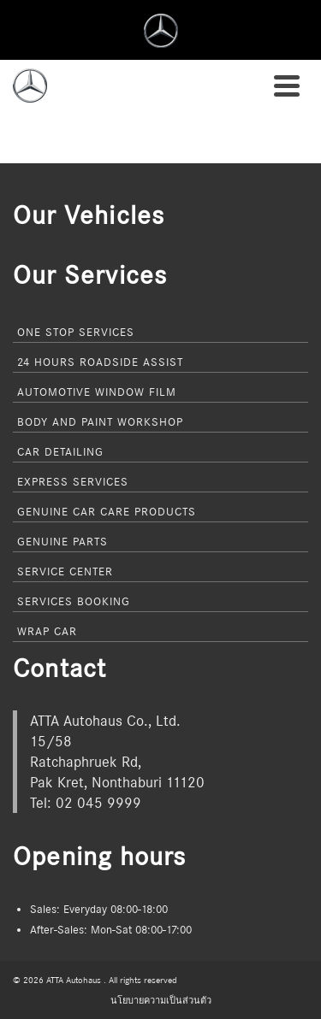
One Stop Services (75, 332)
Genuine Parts (62, 541)
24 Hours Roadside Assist (100, 361)
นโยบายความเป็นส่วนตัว (160, 1000)
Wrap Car (47, 631)
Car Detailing (60, 451)
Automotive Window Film (96, 391)
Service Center (65, 571)
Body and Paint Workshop (100, 421)
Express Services (72, 481)
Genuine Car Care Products (106, 511)
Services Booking (73, 601)
